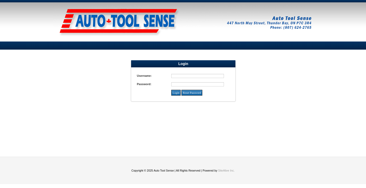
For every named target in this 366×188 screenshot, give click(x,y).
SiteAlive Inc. (226, 170)
